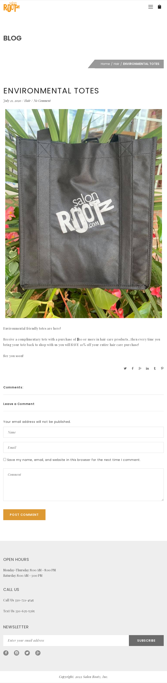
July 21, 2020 (12, 101)
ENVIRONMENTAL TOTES (51, 90)
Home (105, 64)
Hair (116, 64)
